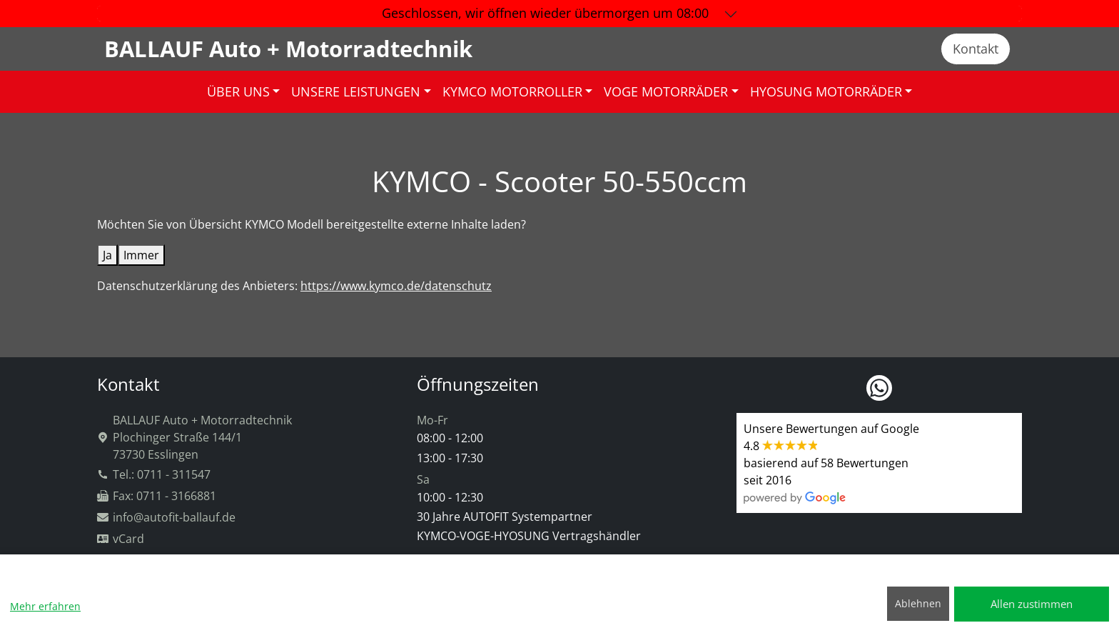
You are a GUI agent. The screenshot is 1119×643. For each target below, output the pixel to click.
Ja (107, 255)
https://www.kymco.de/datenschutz (396, 286)
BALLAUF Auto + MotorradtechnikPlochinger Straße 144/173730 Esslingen (194, 437)
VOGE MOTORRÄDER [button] (666, 91)
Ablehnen (918, 603)
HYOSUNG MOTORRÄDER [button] (826, 91)
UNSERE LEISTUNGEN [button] (355, 91)
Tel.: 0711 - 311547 (154, 474)
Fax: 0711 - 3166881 (156, 496)
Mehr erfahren (45, 606)
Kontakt (975, 48)
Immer (141, 255)
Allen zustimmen (1032, 604)
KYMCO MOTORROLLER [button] (512, 91)
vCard (120, 539)
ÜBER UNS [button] (238, 91)
